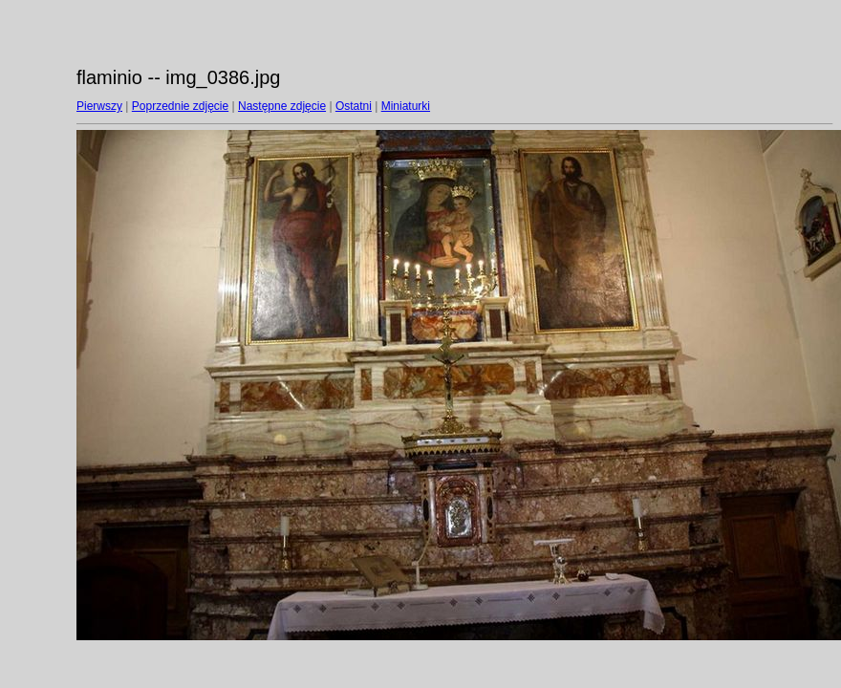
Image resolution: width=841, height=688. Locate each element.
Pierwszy (99, 106)
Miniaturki (405, 106)
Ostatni (353, 106)
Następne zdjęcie (282, 106)
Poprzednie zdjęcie (180, 106)
